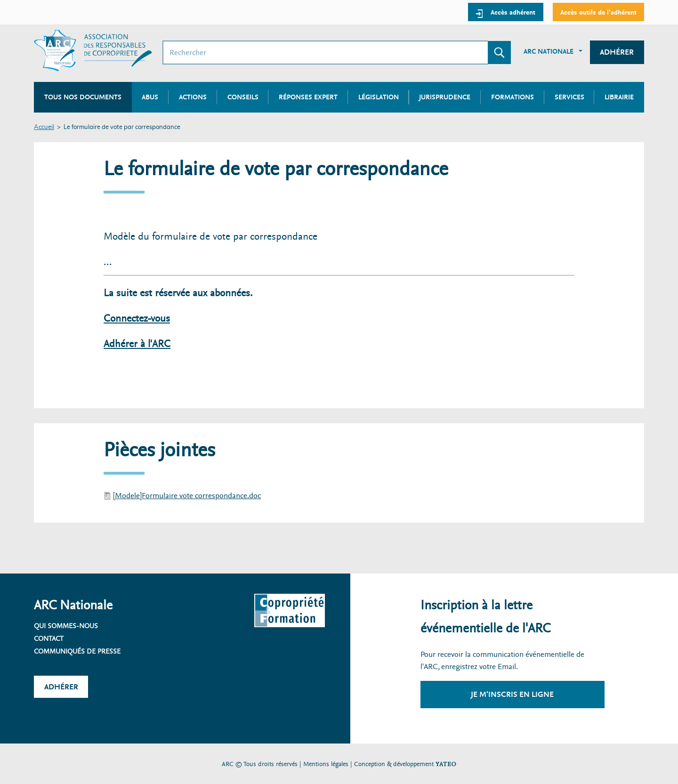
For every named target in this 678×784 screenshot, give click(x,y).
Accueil (44, 127)
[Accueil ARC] (93, 51)
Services (569, 97)
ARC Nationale (548, 51)
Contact (49, 638)
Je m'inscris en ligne (512, 694)
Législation (378, 97)
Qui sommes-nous (66, 626)
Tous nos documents (82, 97)
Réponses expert (308, 97)
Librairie (619, 97)
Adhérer (617, 52)
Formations (512, 97)
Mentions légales (325, 764)
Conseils (242, 97)
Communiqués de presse (77, 651)
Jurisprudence (444, 97)
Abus (150, 97)
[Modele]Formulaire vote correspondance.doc (187, 496)
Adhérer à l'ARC (137, 344)
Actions (193, 97)
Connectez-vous (137, 318)
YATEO (446, 764)
